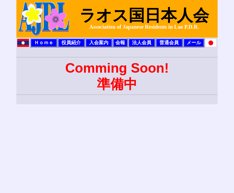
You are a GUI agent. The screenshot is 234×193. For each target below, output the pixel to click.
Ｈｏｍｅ (43, 42)
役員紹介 (71, 42)
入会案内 (98, 42)
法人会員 (141, 42)
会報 (120, 42)
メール (194, 42)
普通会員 (169, 42)
